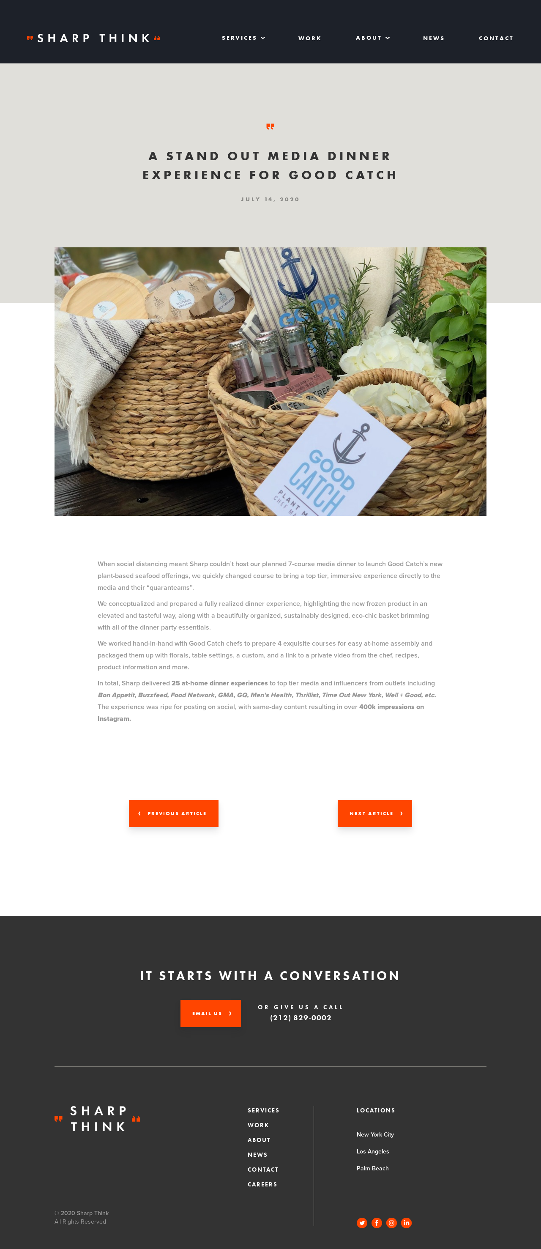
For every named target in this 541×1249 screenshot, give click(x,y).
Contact (496, 38)
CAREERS (263, 1184)
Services (264, 1110)
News (434, 38)
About (259, 1140)
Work (310, 38)
